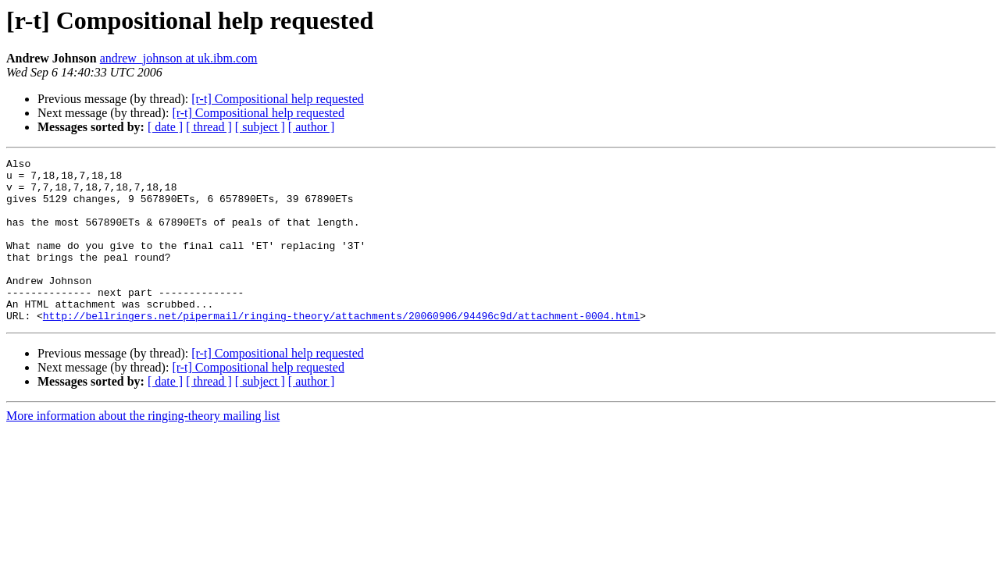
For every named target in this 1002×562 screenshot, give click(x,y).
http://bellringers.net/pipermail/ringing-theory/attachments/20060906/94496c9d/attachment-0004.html (341, 348)
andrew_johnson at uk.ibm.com (179, 58)
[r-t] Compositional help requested (277, 98)
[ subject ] (260, 126)
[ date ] (165, 126)
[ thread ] (209, 126)
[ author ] (311, 126)
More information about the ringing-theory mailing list (143, 448)
